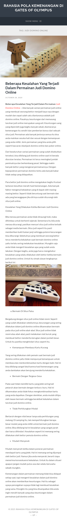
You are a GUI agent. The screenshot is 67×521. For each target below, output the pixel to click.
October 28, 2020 (13, 98)
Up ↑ (34, 515)
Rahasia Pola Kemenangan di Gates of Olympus (33, 7)
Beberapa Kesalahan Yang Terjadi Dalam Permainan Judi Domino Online (32, 87)
